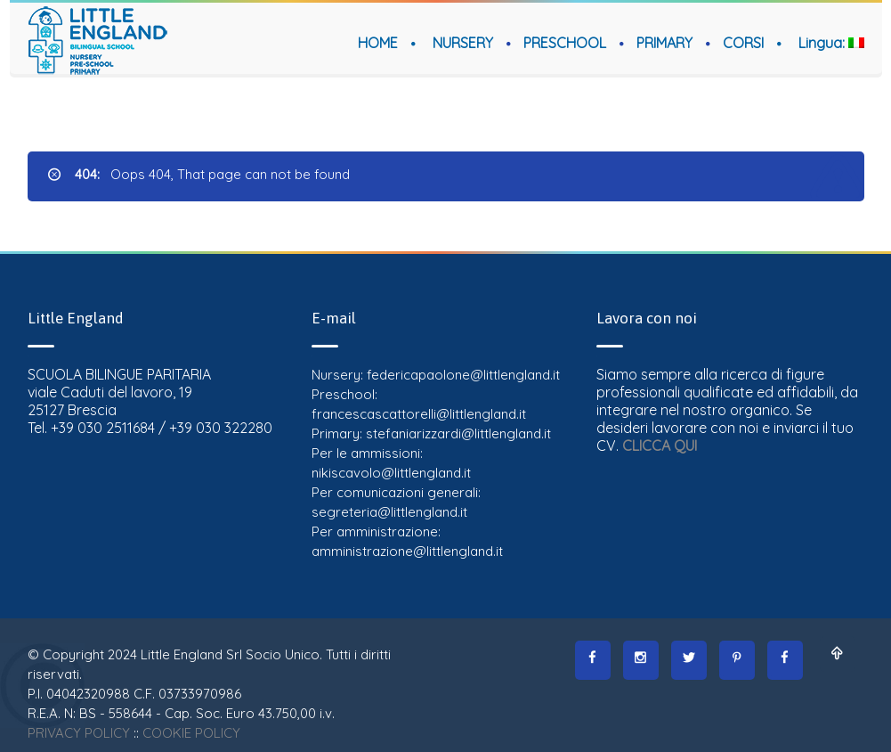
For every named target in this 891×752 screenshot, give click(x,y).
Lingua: (831, 43)
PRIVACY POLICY (79, 732)
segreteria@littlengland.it (389, 511)
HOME (378, 43)
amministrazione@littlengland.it (407, 551)
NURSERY (463, 43)
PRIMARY (664, 43)
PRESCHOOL (564, 43)
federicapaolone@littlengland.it (463, 374)
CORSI (743, 43)
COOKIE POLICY (191, 732)
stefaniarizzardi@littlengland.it (458, 433)
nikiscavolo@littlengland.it (391, 472)
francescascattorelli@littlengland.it (419, 413)
